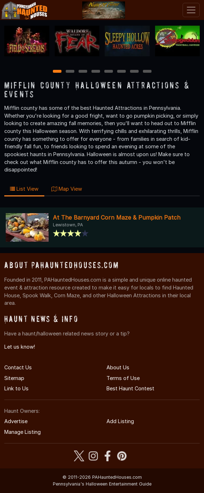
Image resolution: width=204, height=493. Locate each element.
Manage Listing (22, 432)
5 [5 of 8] (108, 72)
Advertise (16, 421)
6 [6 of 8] (121, 72)
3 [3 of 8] (82, 72)
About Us (117, 367)
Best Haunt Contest (130, 388)
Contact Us (18, 367)
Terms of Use (123, 378)
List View (24, 189)
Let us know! (19, 347)
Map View (66, 189)
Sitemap (14, 378)
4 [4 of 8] (96, 72)
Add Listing (120, 421)
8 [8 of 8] (147, 72)
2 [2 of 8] (70, 72)
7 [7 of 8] (134, 72)
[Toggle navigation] (191, 10)
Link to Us (16, 388)
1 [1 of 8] (57, 72)
